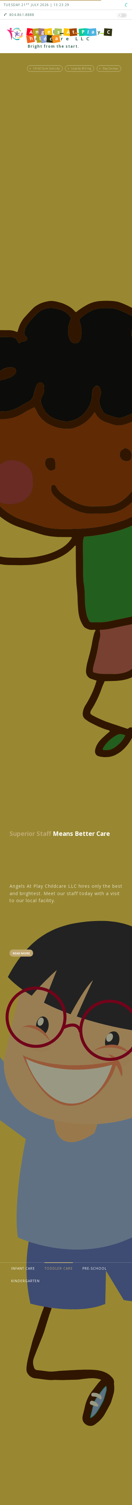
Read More (21, 953)
